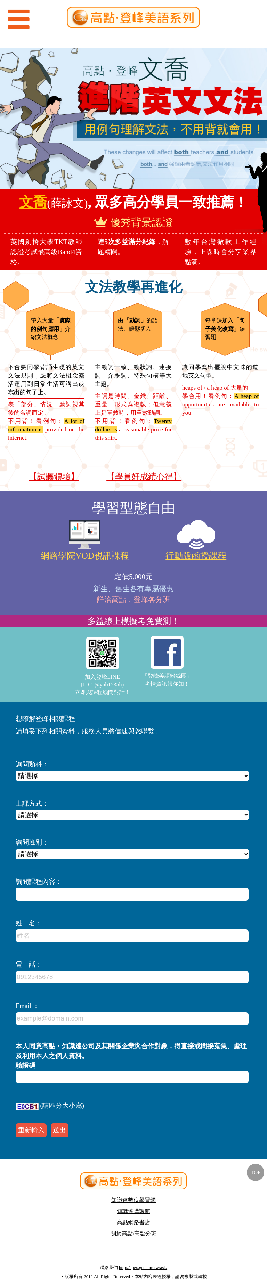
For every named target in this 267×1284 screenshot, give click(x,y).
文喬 (33, 202)
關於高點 (122, 1233)
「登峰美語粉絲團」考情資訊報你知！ (167, 661)
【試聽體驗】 (54, 476)
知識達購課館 (133, 1211)
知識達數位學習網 (133, 1200)
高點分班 (145, 1233)
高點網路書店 (133, 1222)
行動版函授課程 (195, 555)
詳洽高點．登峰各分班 (133, 599)
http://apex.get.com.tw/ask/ (143, 1267)
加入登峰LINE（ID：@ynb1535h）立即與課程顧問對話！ (102, 666)
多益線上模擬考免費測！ (133, 621)
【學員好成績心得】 (143, 476)
